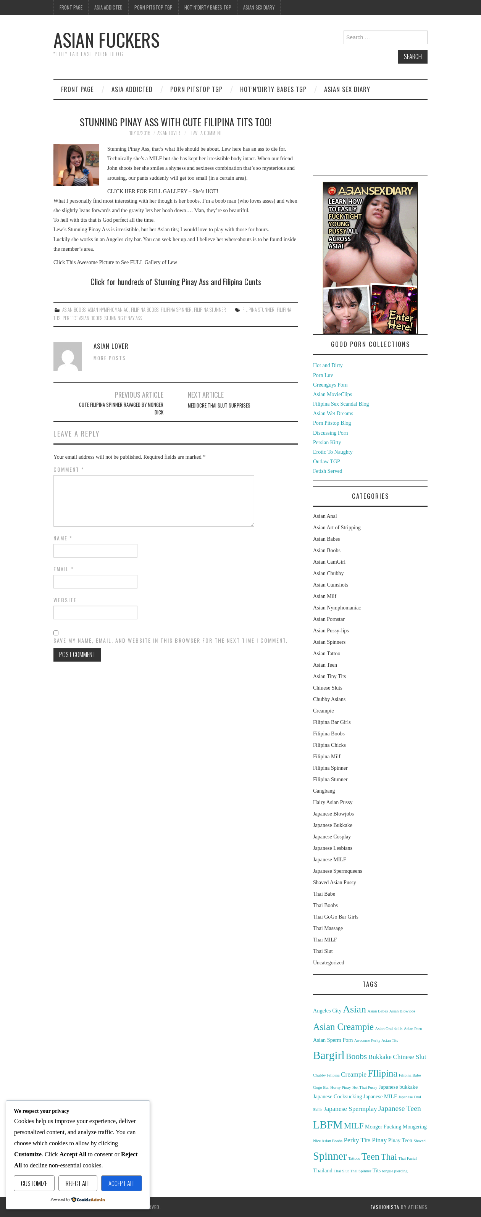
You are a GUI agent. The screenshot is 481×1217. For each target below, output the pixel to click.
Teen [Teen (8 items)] (370, 1156)
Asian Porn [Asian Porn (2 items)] (413, 1029)
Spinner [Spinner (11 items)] (330, 1156)
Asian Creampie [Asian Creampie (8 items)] (343, 1027)
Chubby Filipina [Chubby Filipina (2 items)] (326, 1075)
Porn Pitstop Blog (332, 423)
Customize (34, 1183)
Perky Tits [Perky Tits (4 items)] (357, 1140)
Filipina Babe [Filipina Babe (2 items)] (410, 1075)
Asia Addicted (108, 7)
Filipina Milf (327, 756)
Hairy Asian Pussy (332, 802)
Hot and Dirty (328, 365)
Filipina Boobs (144, 309)
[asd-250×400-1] (370, 257)
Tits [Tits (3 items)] (377, 1170)
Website (65, 600)
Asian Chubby (328, 573)
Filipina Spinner (176, 309)
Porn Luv (323, 375)
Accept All (121, 1183)
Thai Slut (323, 951)
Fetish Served (327, 471)
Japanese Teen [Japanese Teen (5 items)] (399, 1108)
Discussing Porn (330, 433)
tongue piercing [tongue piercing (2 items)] (395, 1171)
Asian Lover (168, 133)
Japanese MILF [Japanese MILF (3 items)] (380, 1096)
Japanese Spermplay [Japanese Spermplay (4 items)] (350, 1108)
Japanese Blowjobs (333, 814)
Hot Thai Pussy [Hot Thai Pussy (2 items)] (365, 1087)
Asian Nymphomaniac (108, 309)
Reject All (78, 1183)
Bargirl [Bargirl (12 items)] (329, 1055)
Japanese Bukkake (332, 825)
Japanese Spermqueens (337, 871)
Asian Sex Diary (258, 7)
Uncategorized (328, 963)
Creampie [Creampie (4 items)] (353, 1074)
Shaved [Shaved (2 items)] (419, 1141)
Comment (68, 469)
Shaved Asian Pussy (334, 882)
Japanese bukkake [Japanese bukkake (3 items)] (398, 1087)
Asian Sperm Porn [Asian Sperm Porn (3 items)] (333, 1040)
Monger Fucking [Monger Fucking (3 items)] (383, 1127)
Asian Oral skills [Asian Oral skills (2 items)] (389, 1029)
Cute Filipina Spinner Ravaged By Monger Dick (121, 408)
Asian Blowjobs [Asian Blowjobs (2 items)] (402, 1011)
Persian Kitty (327, 442)
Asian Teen (325, 665)
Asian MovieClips (332, 394)
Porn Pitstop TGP (153, 7)
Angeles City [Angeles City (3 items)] (327, 1010)
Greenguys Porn (330, 385)
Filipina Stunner (210, 309)
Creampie (323, 711)
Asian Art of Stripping (337, 527)
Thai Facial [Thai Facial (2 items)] (407, 1158)
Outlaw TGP (326, 461)
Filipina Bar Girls (332, 722)
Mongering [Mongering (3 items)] (415, 1127)
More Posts (110, 358)
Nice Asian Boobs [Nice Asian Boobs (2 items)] (327, 1141)
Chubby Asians (329, 699)
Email (63, 569)
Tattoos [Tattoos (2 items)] (354, 1158)
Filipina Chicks (329, 745)
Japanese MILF (329, 859)
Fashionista (385, 1207)
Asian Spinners (329, 642)
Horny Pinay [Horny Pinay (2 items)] (340, 1087)
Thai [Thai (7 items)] (389, 1157)
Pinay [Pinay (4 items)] (379, 1140)
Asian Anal (325, 516)
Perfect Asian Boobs (82, 318)
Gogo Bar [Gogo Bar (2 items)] (321, 1087)
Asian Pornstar (329, 619)
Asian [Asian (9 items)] (354, 1009)
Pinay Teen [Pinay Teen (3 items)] (400, 1140)
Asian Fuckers (106, 39)
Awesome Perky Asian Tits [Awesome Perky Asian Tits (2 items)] (376, 1040)
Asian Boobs (74, 309)
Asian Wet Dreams (333, 413)
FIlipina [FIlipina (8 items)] (382, 1073)
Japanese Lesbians (332, 848)
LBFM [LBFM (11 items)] (327, 1125)
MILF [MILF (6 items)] (354, 1125)
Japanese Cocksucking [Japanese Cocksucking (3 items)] (337, 1096)
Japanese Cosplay (332, 837)
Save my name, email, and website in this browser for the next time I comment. (170, 640)
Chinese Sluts (327, 688)
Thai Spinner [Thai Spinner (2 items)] (360, 1171)
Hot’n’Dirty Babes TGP (207, 7)
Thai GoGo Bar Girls (335, 917)
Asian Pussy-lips (331, 630)
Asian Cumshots (330, 585)
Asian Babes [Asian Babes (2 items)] (377, 1011)
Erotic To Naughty (333, 452)
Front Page (71, 7)
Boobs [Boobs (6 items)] (356, 1056)
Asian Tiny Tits (329, 676)
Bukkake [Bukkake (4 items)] (380, 1057)
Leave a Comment (205, 133)
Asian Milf (324, 596)
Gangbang (324, 791)
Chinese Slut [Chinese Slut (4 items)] (409, 1057)
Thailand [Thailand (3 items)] (323, 1170)
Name (63, 538)
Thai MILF (325, 940)
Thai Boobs (325, 905)
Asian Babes (326, 539)
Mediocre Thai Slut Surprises (219, 405)
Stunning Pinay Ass (123, 318)
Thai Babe (324, 894)
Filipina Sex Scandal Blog (341, 404)
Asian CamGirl (329, 562)
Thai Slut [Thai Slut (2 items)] (341, 1171)
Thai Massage (328, 928)
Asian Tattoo (326, 653)
